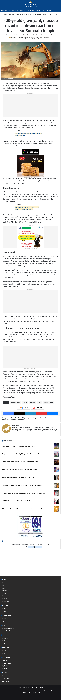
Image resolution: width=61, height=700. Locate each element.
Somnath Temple (48, 403)
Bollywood (5, 639)
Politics (4, 591)
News (13, 14)
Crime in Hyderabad (8, 629)
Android (20, 420)
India (16, 10)
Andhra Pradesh (6, 664)
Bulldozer (24, 403)
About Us (8, 691)
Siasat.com (7, 14)
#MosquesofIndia (15, 403)
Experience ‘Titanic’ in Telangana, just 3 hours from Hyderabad (19, 470)
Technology (5, 621)
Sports (4, 644)
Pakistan (4, 596)
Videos (49, 10)
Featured (4, 583)
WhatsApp (17, 418)
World (4, 594)
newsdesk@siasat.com (35, 547)
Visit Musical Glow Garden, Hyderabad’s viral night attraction (19, 447)
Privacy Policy (52, 691)
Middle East (22, 10)
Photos (44, 10)
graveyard (32, 403)
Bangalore (5, 669)
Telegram (24, 418)
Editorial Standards (17, 691)
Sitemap (37, 693)
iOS (26, 420)
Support (44, 691)
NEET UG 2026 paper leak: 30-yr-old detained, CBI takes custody (20, 501)
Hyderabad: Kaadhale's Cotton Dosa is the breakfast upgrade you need (22, 486)
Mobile (4, 619)
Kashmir (4, 599)
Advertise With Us (36, 691)
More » (57, 431)
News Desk (14, 37)
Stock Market (6, 679)
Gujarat (39, 403)
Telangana (11, 10)
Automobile (5, 682)
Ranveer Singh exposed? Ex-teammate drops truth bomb (18, 478)
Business (38, 10)
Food (3, 654)
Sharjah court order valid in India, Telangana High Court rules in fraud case (23, 454)
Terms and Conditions (28, 693)
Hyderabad (4, 10)
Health (4, 651)
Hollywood (5, 641)
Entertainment (30, 10)
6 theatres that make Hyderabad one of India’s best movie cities (20, 462)
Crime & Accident (7, 631)
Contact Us (27, 691)
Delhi (3, 589)
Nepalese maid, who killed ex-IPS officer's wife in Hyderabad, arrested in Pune (24, 494)
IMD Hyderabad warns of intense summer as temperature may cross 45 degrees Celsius (27, 509)
